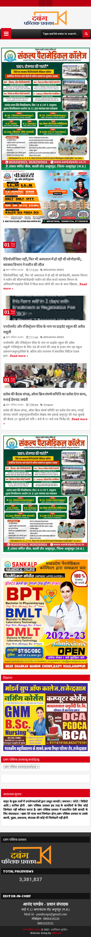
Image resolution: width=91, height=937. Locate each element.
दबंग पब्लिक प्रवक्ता (32, 929)
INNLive (56, 933)
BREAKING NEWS (53, 269)
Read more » (19, 356)
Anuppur (48, 404)
